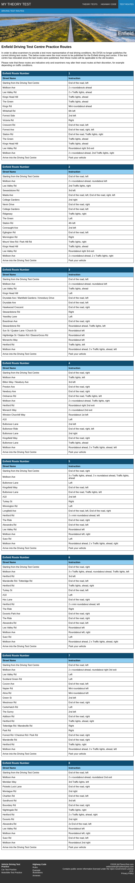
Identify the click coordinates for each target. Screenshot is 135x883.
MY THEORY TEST (16, 4)
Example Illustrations (38, 871)
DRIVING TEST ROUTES (12, 11)
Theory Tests (89, 4)
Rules (35, 867)
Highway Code (108, 4)
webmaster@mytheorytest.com (120, 866)
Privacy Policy (127, 873)
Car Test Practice (8, 869)
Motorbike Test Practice (11, 872)
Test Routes (127, 4)
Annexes (36, 875)
